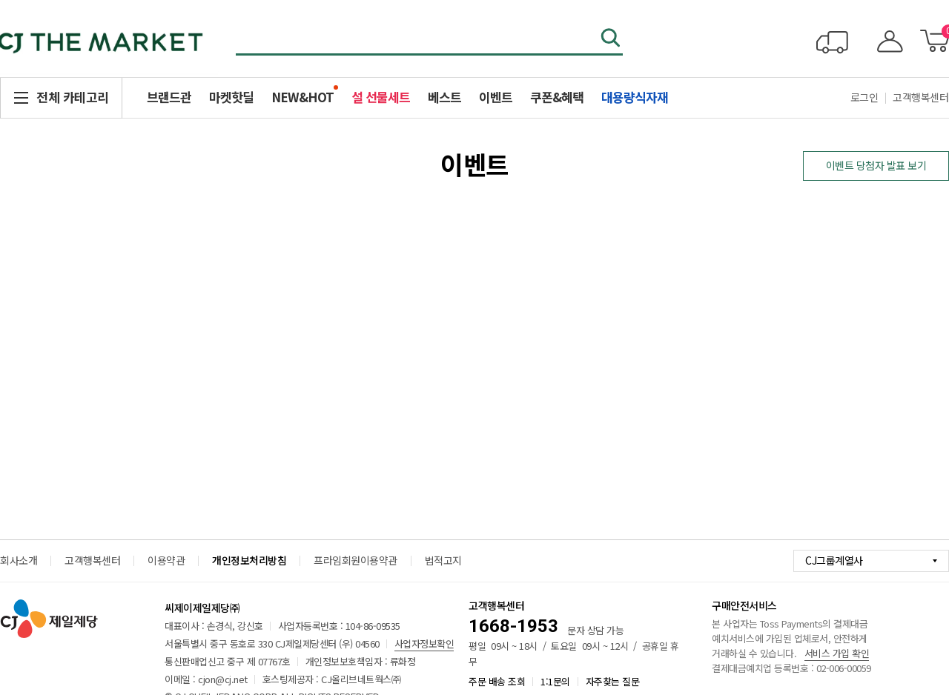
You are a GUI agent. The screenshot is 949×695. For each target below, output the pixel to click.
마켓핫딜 (231, 96)
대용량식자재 (634, 96)
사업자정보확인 (424, 643)
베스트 (444, 96)
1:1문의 (555, 681)
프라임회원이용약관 (355, 560)
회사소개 (18, 560)
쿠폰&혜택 (556, 96)
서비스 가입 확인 (837, 653)
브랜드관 (169, 96)
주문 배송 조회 (497, 681)
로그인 (864, 97)
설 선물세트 (380, 96)
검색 (612, 39)
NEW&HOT (302, 96)
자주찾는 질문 (613, 681)
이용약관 (166, 560)
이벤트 (495, 96)
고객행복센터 (92, 560)
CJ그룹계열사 (834, 560)
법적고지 (443, 560)
